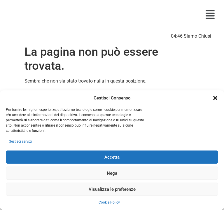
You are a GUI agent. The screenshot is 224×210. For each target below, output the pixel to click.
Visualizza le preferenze (112, 189)
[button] (215, 98)
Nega (112, 173)
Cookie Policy (109, 202)
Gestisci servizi (20, 141)
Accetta (112, 157)
